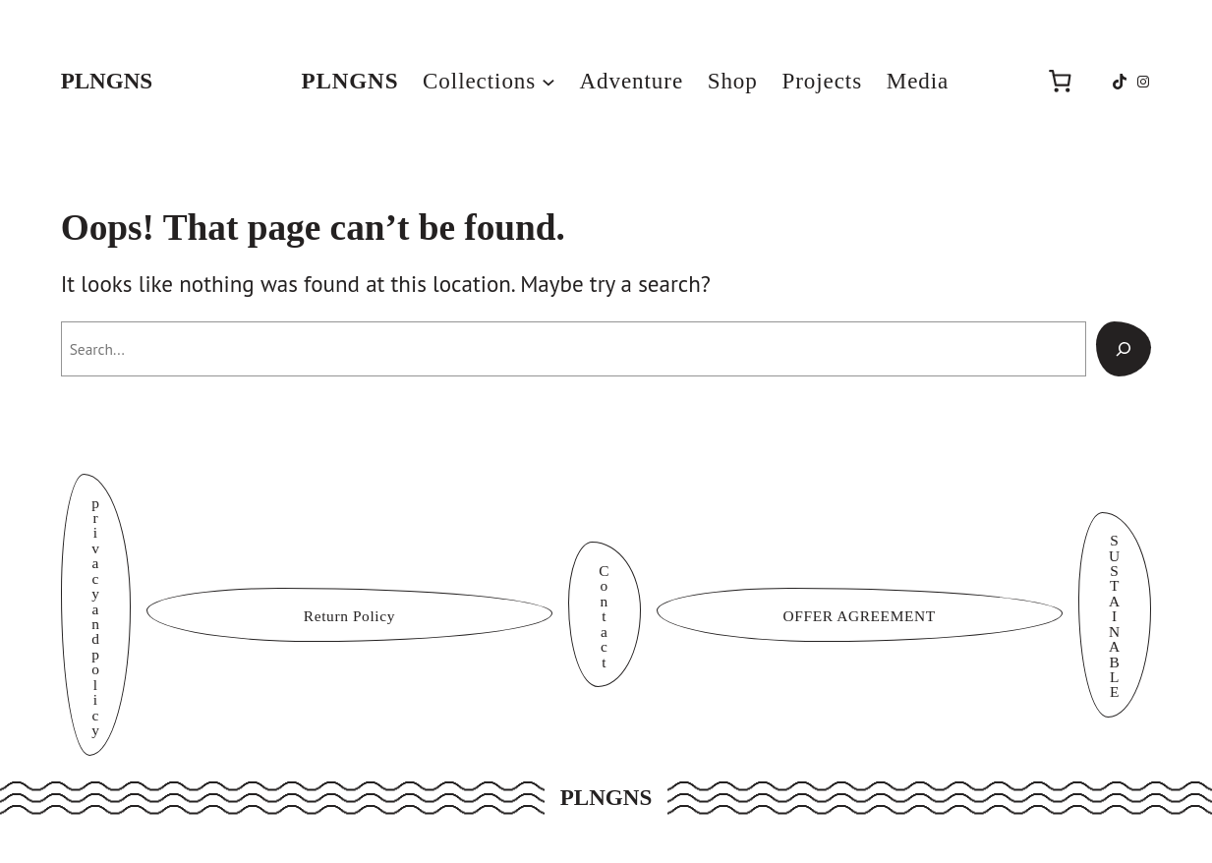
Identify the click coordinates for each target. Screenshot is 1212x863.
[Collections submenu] (548, 81)
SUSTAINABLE (1115, 616)
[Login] (995, 81)
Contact (604, 616)
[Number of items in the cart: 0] (1059, 81)
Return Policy (349, 615)
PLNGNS (106, 80)
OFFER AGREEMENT (859, 615)
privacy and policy (95, 616)
